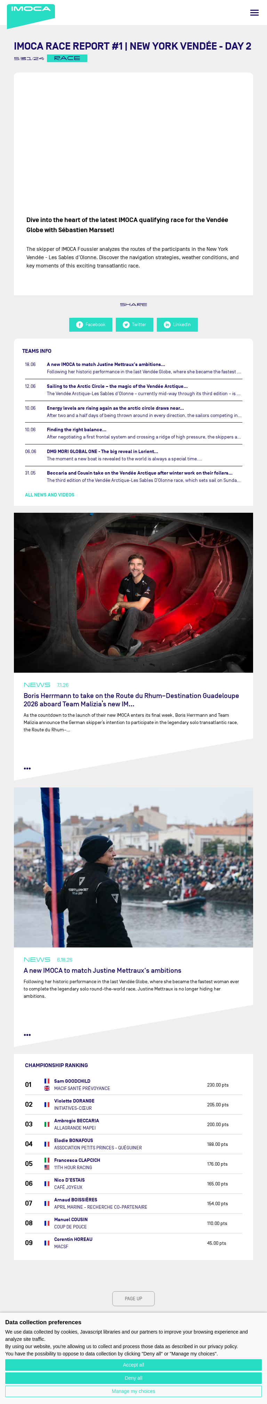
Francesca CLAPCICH (77, 1160)
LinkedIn (177, 324)
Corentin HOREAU (73, 1239)
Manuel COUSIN (71, 1220)
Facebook (90, 324)
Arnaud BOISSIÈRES (75, 1200)
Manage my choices (133, 1391)
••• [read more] (27, 768)
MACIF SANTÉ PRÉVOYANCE (82, 1088)
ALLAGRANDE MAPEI (75, 1128)
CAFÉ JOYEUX (68, 1187)
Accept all (133, 1365)
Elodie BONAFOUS (73, 1140)
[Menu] (254, 13)
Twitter (134, 324)
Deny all (134, 1378)
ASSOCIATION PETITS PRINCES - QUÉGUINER (98, 1147)
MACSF (61, 1246)
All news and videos (49, 495)
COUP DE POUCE (70, 1226)
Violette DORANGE (74, 1101)
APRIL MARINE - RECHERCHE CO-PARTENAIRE (100, 1207)
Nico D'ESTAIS (69, 1180)
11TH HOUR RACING (73, 1167)
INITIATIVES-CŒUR (73, 1108)
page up (133, 1298)
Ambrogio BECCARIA (76, 1121)
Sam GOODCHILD (72, 1081)
